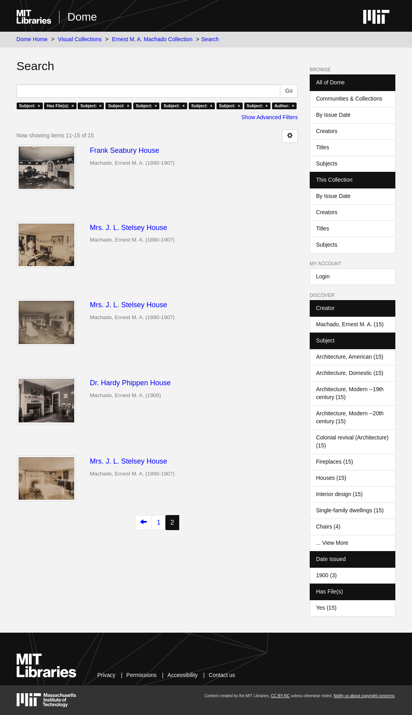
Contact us (222, 675)
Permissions (141, 675)
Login (323, 276)
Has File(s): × (60, 105)
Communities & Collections (349, 98)
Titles (322, 147)
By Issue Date (333, 115)
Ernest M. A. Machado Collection (152, 39)
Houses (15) (331, 478)
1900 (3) (326, 575)
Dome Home (32, 39)
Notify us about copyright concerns (363, 696)
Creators (326, 131)
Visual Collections (80, 39)
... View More (332, 543)
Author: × (284, 105)
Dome (82, 17)
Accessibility (182, 675)
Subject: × (29, 105)
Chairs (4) (328, 526)
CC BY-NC (280, 696)
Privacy (106, 675)
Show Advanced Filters (269, 117)
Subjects (326, 163)
